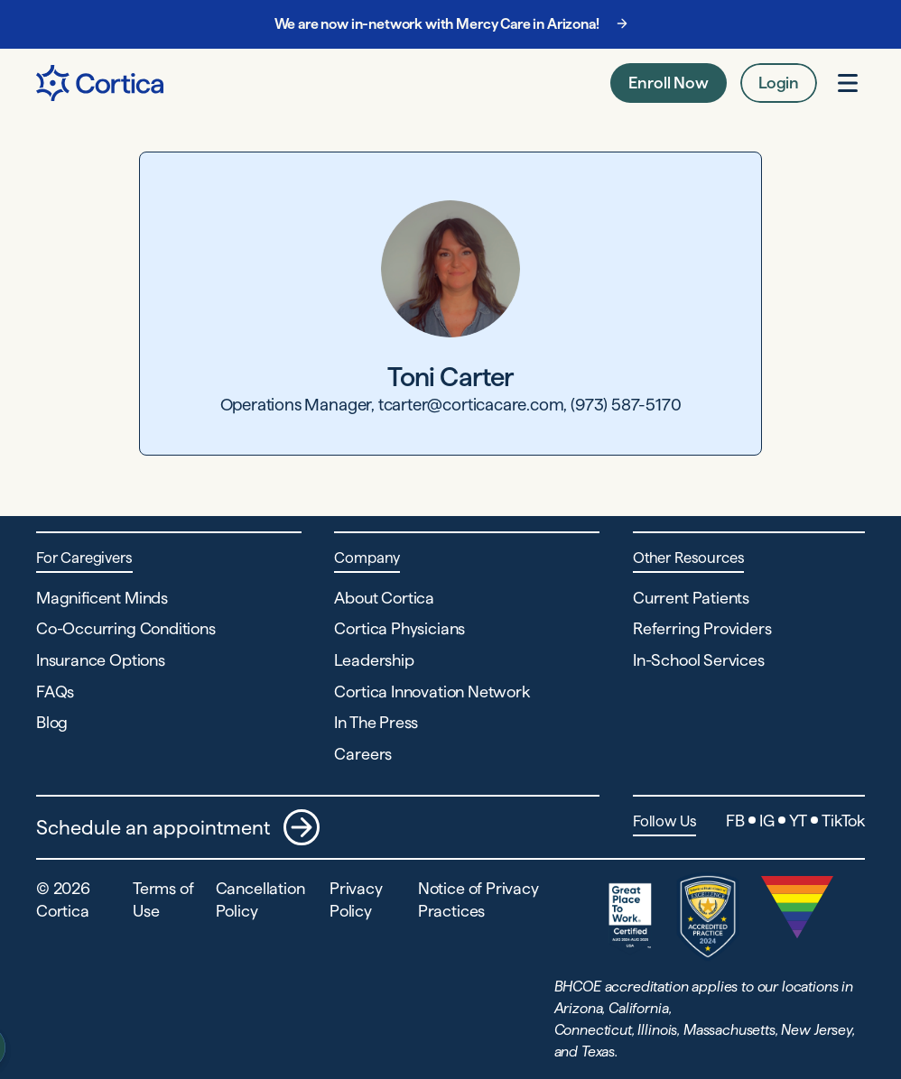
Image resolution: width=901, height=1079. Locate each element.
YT (798, 820)
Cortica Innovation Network (431, 691)
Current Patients (691, 597)
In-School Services (699, 660)
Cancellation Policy (260, 899)
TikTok (843, 820)
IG (767, 820)
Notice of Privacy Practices (478, 899)
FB (735, 820)
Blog (52, 722)
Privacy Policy (356, 899)
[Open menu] (848, 83)
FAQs (55, 691)
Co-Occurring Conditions (126, 628)
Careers (363, 753)
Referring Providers (702, 628)
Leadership (373, 660)
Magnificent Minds (102, 597)
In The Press (376, 722)
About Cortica (384, 597)
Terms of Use (163, 899)
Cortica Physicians (399, 628)
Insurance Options (100, 660)
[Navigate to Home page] (99, 83)
